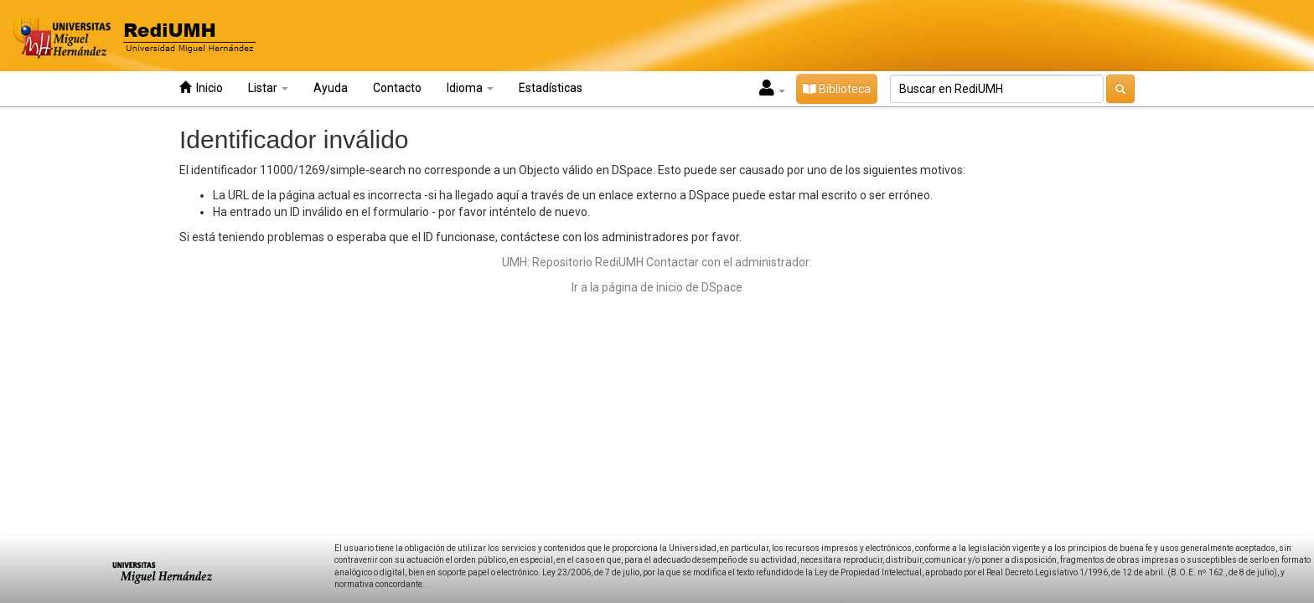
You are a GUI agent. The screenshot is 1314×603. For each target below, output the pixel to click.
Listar (268, 88)
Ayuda (330, 88)
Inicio (201, 87)
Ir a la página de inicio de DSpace (657, 287)
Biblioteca (837, 88)
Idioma (470, 88)
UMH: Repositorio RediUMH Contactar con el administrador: (657, 262)
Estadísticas (550, 88)
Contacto (397, 88)
